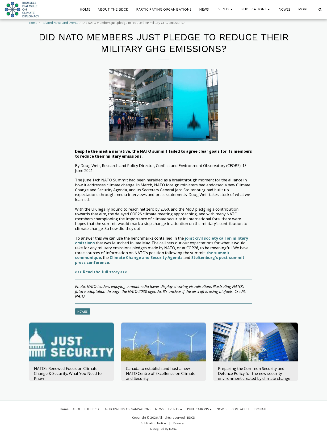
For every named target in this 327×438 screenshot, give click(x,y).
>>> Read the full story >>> (101, 271)
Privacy (178, 423)
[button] (225, 9)
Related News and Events (60, 22)
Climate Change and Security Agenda (146, 257)
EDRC (173, 428)
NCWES (82, 311)
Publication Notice (153, 423)
